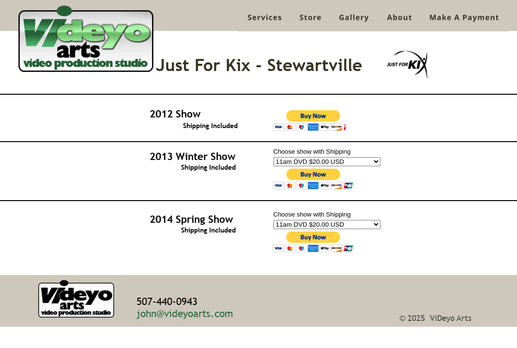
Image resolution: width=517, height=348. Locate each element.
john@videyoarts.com (185, 313)
